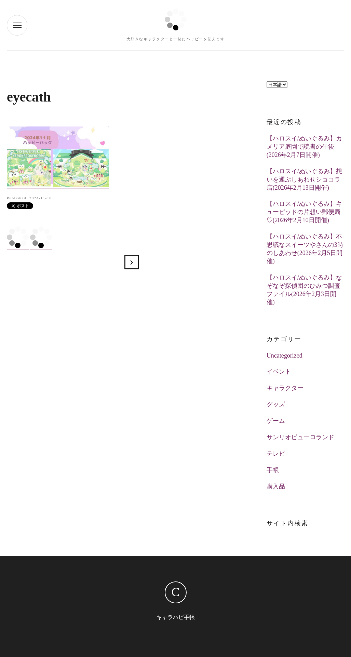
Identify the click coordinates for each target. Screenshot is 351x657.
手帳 (273, 470)
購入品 (276, 486)
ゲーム (276, 420)
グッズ (276, 404)
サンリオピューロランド (300, 437)
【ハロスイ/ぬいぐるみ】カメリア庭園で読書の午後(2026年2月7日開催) (304, 146)
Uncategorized (284, 355)
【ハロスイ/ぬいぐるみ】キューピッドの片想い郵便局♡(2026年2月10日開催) (304, 212)
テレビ (276, 453)
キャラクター (285, 388)
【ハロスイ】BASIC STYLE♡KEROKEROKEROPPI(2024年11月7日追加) (131, 262)
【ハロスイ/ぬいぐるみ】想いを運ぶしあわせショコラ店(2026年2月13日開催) (304, 179)
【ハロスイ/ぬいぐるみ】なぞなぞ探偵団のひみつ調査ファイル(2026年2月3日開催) (304, 290)
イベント (279, 371)
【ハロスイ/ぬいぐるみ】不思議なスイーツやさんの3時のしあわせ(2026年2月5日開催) (305, 249)
